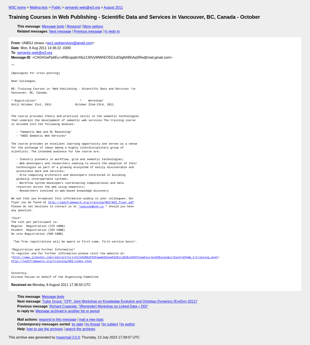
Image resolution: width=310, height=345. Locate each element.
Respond (74, 26)
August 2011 (113, 7)
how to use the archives (45, 329)
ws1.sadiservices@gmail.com (69, 43)
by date (77, 324)
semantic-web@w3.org (82, 7)
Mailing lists (39, 7)
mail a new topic (91, 319)
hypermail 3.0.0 (68, 337)
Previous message (88, 31)
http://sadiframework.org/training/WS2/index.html (51, 261)
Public (56, 7)
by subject (110, 324)
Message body (53, 26)
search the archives (80, 329)
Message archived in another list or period (67, 311)
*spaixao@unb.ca (91, 207)
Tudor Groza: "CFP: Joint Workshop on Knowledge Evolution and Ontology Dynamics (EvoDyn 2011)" (120, 301)
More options (93, 26)
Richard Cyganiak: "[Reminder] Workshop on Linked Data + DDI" (98, 306)
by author (128, 324)
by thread (93, 324)
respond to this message (57, 319)
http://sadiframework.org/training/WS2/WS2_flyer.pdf (91, 203)
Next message (60, 31)
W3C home (17, 7)
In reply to (112, 31)
